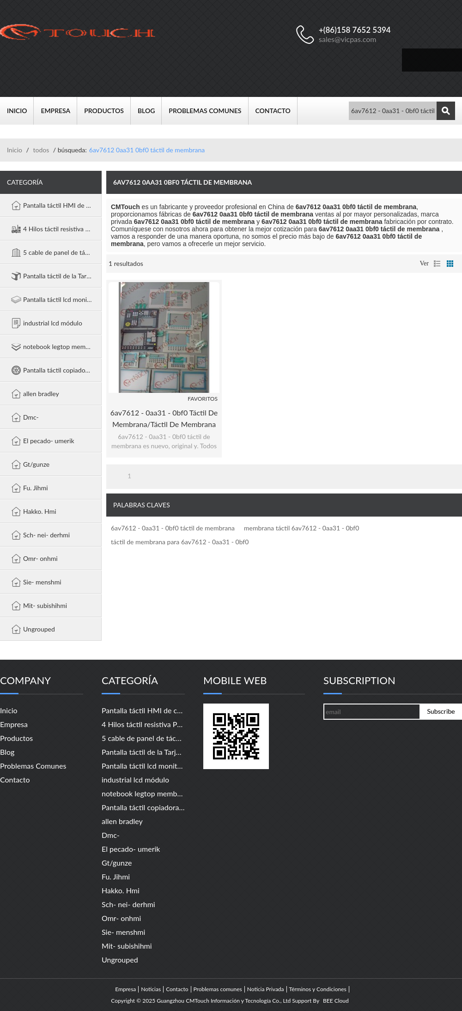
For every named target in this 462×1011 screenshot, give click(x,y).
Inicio (20, 111)
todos (41, 150)
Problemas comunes (208, 111)
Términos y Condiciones (317, 989)
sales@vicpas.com (348, 39)
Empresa (59, 111)
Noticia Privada (265, 989)
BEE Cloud (336, 1001)
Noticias (151, 989)
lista (437, 263)
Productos (107, 111)
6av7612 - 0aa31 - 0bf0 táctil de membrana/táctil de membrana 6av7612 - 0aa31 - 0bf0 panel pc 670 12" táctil (164, 419)
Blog (150, 111)
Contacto (276, 111)
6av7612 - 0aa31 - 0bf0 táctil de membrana (173, 528)
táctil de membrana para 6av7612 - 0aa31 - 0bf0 (180, 542)
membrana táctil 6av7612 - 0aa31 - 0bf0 (301, 528)
